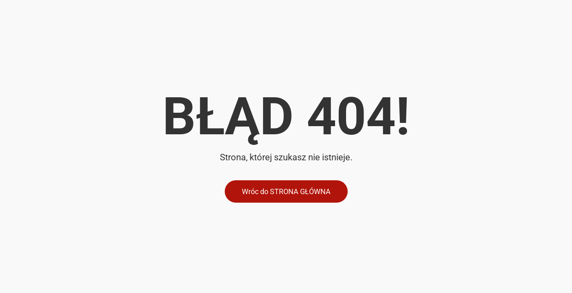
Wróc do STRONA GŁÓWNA (286, 191)
